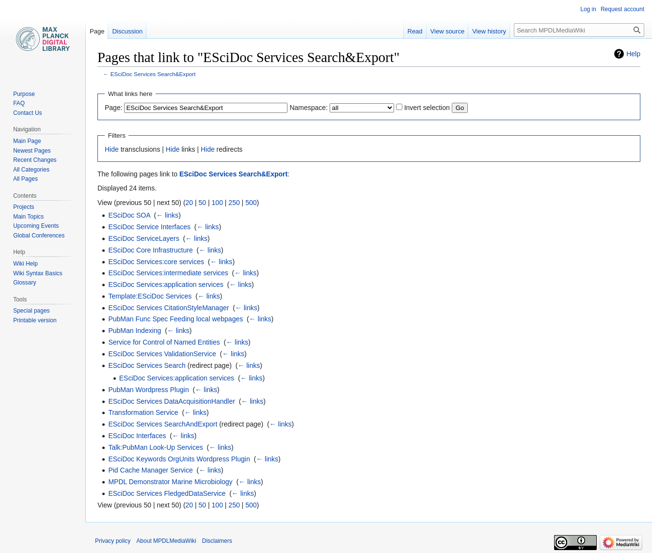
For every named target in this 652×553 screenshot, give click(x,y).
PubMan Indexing (134, 330)
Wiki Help (25, 263)
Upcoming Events (36, 225)
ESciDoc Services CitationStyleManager (168, 308)
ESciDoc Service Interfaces (149, 227)
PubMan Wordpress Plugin (148, 390)
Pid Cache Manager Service (150, 470)
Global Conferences (38, 235)
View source (447, 31)
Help (633, 54)
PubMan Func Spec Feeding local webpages (175, 319)
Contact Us (27, 113)
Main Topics (28, 216)
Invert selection (427, 107)
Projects (23, 207)
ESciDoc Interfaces (137, 436)
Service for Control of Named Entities (164, 342)
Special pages (31, 310)
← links (167, 215)
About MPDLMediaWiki (166, 540)
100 (217, 202)
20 (189, 202)
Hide (112, 149)
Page (97, 31)
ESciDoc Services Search (147, 365)
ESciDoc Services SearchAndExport (162, 424)
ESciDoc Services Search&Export (153, 74)
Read (415, 31)
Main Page (27, 141)
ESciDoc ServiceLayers (143, 238)
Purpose (24, 94)
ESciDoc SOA (129, 215)
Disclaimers (217, 540)
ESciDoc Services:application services (165, 284)
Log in (588, 9)
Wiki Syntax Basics (37, 273)
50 (203, 202)
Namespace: (308, 107)
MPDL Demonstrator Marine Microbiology (170, 482)
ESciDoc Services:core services (156, 262)
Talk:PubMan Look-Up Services (155, 447)
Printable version (34, 320)
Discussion (127, 31)
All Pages (25, 178)
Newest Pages (31, 150)
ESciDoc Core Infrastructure (150, 250)
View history (489, 31)
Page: (114, 107)
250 (233, 202)
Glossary (24, 282)
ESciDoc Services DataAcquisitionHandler (171, 401)
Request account (622, 9)
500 (250, 202)
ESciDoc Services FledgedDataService (166, 493)
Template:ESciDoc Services (149, 296)
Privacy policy (112, 540)
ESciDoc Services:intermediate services (168, 273)
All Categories (31, 169)
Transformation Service (143, 412)
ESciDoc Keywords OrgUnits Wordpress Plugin (179, 459)
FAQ (19, 103)
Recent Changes (34, 160)
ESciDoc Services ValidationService (162, 354)
